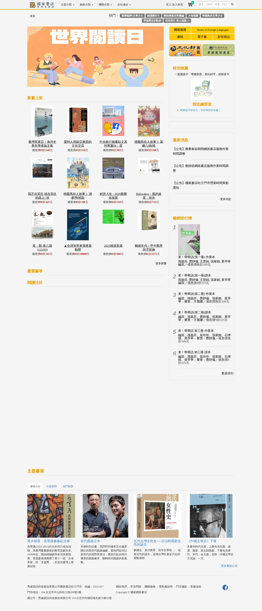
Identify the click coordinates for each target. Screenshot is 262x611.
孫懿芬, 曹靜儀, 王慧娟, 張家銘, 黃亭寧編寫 (204, 263)
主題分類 (67, 4)
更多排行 (227, 373)
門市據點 (181, 586)
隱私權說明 (166, 586)
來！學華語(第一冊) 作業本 (196, 257)
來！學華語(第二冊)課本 (194, 312)
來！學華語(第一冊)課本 (194, 275)
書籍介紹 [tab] (35, 486)
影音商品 (224, 37)
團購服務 (180, 29)
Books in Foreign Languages (213, 29)
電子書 (202, 37)
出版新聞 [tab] (52, 486)
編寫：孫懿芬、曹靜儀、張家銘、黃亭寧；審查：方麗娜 (204, 300)
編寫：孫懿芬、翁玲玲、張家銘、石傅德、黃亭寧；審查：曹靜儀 (204, 336)
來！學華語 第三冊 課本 (194, 352)
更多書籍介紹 (229, 565)
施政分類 (86, 4)
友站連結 (124, 4)
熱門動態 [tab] (68, 486)
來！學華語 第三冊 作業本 (196, 331)
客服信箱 (195, 586)
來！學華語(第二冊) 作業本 (196, 294)
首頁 (32, 16)
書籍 (180, 37)
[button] (37, 58)
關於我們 (121, 586)
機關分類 (105, 4)
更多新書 (161, 263)
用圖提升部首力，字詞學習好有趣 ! (200, 110)
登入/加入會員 (174, 4)
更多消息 (225, 199)
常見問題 (135, 586)
